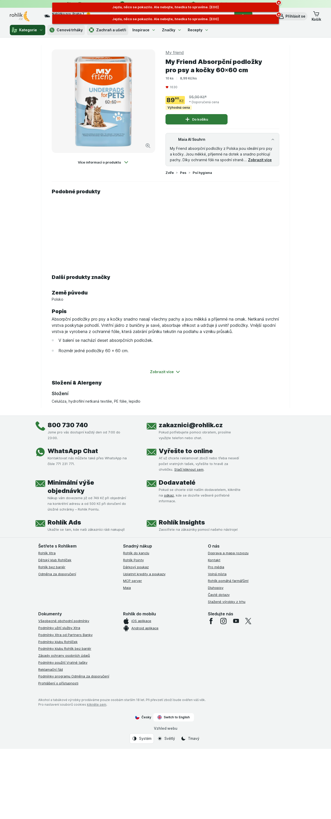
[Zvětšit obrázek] (148, 146)
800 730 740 (68, 425)
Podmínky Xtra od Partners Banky (65, 635)
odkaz (169, 495)
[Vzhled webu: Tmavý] (190, 738)
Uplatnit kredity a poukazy (144, 574)
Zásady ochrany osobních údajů (64, 655)
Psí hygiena (202, 173)
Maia (127, 588)
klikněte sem (96, 704)
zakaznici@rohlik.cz (191, 425)
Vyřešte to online (186, 451)
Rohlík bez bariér (51, 567)
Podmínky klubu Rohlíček (58, 642)
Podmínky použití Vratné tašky (62, 662)
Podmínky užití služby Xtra (59, 628)
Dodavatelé (177, 482)
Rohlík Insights (182, 522)
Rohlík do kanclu (136, 553)
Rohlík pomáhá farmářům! (228, 581)
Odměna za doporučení (57, 574)
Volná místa (217, 574)
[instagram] (223, 621)
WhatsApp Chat (73, 451)
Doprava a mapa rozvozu (228, 553)
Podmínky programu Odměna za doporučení (73, 676)
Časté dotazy (219, 595)
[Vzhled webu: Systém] (142, 738)
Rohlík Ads (64, 522)
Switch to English (173, 717)
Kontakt (214, 560)
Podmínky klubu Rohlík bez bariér (64, 648)
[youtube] (236, 621)
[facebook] (211, 621)
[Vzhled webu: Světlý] (166, 738)
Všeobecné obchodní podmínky (63, 621)
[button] (291, 16)
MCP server (132, 581)
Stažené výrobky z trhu (226, 602)
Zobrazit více (260, 160)
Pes (183, 173)
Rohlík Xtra (47, 553)
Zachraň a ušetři (107, 30)
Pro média (216, 567)
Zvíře (170, 173)
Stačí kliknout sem (189, 469)
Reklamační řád (50, 669)
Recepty (198, 30)
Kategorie (27, 30)
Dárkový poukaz (136, 567)
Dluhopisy (215, 588)
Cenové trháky (66, 30)
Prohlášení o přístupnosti (58, 683)
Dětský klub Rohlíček (54, 560)
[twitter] (248, 621)
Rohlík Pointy (133, 560)
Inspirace (144, 30)
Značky (172, 30)
